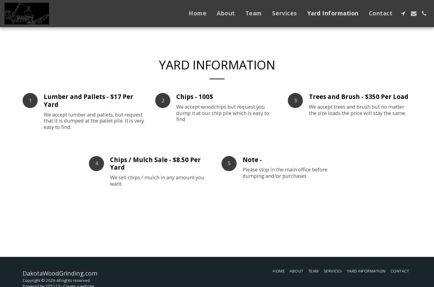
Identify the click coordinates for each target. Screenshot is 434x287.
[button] (403, 13)
